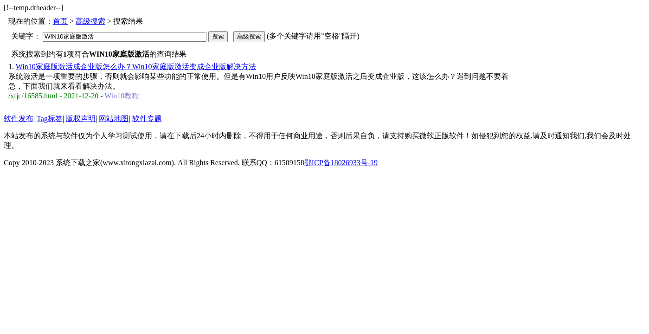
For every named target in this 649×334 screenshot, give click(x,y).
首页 (60, 21)
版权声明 (81, 118)
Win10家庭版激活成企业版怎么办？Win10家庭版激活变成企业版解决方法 (136, 67)
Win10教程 (121, 96)
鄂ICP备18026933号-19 (341, 163)
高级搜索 (90, 21)
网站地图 (114, 118)
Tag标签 (50, 118)
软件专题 (147, 118)
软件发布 (18, 118)
